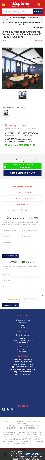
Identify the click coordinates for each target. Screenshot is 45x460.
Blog (22, 324)
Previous (4, 18)
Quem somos (22, 318)
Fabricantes (22, 339)
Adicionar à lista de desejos (32, 41)
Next (41, 18)
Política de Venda (22, 322)
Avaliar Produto (10, 305)
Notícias (22, 326)
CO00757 (6, 114)
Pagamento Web (22, 350)
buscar (38, 11)
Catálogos (22, 337)
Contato (22, 328)
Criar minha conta (22, 173)
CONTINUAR (32, 454)
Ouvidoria (22, 352)
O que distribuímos (22, 335)
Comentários (22, 246)
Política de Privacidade (22, 320)
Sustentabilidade (22, 342)
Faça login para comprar (19, 166)
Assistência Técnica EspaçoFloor (22, 341)
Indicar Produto (10, 256)
